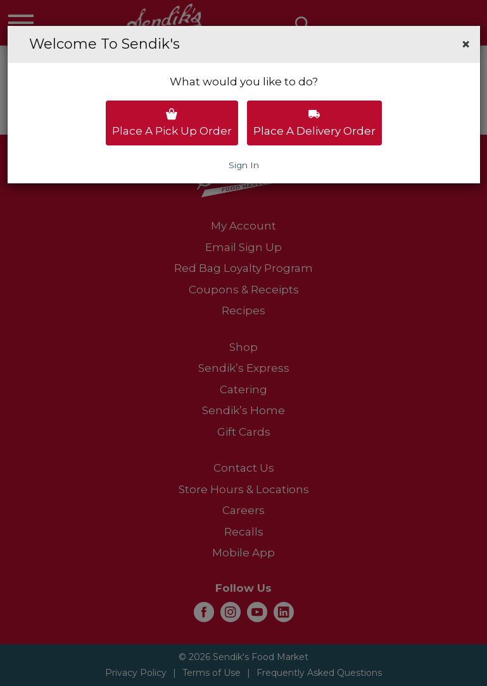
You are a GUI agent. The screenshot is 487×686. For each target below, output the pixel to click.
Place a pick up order (172, 122)
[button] (466, 44)
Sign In (244, 165)
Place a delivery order (314, 122)
